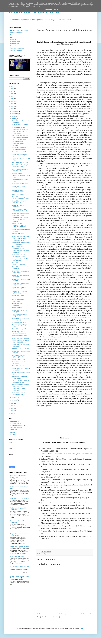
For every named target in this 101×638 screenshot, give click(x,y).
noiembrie (15, 113)
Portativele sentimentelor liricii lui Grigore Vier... (20, 385)
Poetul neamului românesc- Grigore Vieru (20, 314)
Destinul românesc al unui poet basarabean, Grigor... (21, 341)
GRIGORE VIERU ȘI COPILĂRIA (18, 205)
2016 (12, 109)
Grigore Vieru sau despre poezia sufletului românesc (20, 197)
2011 (12, 413)
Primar (12, 35)
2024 (12, 89)
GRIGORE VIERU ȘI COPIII (20, 162)
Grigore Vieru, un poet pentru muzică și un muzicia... (20, 263)
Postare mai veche (86, 614)
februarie (15, 397)
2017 (12, 106)
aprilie (14, 116)
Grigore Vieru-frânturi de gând (20, 338)
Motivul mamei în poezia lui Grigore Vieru (19, 377)
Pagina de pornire (64, 614)
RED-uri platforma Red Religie (19, 30)
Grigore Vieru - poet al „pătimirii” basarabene (19, 332)
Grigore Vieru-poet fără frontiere (21, 152)
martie (14, 119)
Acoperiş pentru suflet (18, 233)
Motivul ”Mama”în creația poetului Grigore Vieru (19, 148)
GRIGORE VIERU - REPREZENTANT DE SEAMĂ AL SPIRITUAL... (20, 225)
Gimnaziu (13, 39)
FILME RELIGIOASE (16, 428)
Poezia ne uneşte (17, 307)
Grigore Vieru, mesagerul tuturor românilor (19, 288)
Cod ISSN (13, 432)
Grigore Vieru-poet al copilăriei (20, 236)
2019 (12, 101)
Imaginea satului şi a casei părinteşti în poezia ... (19, 292)
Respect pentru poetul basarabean (18, 300)
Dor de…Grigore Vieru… (19, 359)
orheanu (48, 554)
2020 (12, 99)
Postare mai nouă (42, 614)
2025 (12, 86)
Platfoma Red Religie (16, 50)
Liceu (11, 37)
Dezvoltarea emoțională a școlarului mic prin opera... (20, 128)
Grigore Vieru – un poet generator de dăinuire (19, 255)
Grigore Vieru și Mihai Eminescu (18, 304)
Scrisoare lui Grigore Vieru (17, 556)
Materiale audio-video (16, 32)
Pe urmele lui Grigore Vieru (19, 322)
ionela (43, 554)
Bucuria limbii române (18, 194)
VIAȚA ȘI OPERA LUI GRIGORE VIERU (18, 247)
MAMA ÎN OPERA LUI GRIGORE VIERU (18, 191)
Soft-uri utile (13, 46)
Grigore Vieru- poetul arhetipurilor (18, 144)
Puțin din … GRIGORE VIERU (20, 348)
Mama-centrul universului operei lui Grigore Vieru (19, 209)
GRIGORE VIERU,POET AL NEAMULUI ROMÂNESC (20, 136)
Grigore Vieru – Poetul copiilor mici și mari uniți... (20, 165)
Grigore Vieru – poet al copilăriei (18, 362)
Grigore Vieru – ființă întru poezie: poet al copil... (19, 155)
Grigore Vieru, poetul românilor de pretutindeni (20, 284)
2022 (12, 94)
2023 (12, 91)
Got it (56, 9)
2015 (12, 403)
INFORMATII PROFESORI (17, 425)
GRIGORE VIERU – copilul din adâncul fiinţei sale (20, 381)
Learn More (48, 9)
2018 (12, 104)
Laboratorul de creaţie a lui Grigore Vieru (19, 132)
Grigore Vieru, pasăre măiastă (20, 213)
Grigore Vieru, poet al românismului (18, 296)
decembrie (15, 111)
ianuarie (14, 400)
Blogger (81, 628)
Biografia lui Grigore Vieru (19, 335)
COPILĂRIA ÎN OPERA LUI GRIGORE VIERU (19, 239)
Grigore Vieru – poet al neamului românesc (18, 393)
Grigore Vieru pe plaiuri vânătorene (18, 389)
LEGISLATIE (14, 430)
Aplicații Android (14, 43)
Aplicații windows (15, 41)
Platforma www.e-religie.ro (17, 48)
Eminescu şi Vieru (17, 173)
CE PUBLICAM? (15, 421)
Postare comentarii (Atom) (52, 617)
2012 (12, 411)
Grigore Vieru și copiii (18, 366)
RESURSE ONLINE (16, 423)
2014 (12, 406)
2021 (12, 96)
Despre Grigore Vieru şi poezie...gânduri (18, 356)
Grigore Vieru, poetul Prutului (20, 184)
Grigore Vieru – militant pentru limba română (20, 271)
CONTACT (13, 434)
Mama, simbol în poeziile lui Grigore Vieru (20, 259)
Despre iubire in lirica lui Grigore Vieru (18, 201)
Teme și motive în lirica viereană (19, 498)
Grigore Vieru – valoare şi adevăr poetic (19, 187)
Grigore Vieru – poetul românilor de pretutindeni (20, 216)
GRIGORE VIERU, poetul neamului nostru (19, 140)
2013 (12, 408)
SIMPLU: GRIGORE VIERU (20, 125)
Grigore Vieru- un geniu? (19, 329)
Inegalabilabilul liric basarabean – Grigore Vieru (21, 243)
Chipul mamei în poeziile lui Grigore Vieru (20, 169)
